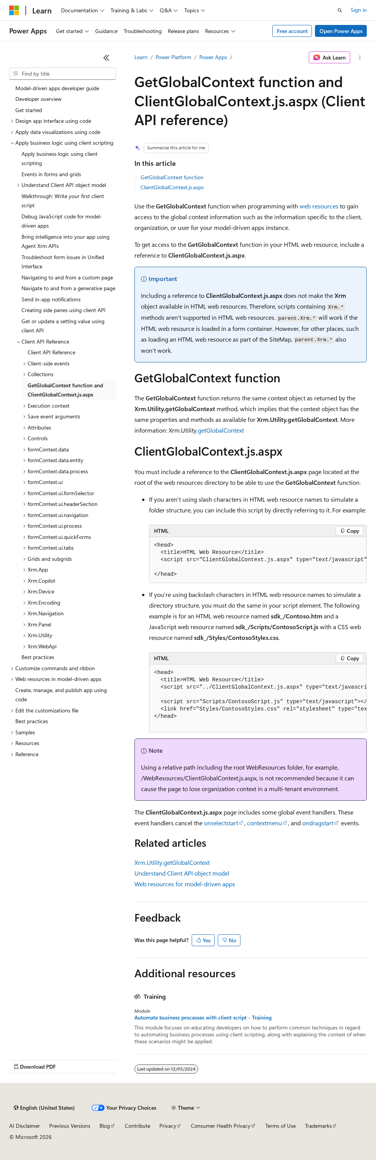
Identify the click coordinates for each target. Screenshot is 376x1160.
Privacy (167, 1125)
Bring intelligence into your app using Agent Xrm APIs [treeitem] (65, 241)
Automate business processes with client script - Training (203, 1017)
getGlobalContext (221, 430)
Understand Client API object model (181, 873)
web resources (319, 206)
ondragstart (317, 823)
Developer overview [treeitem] (38, 98)
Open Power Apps (341, 31)
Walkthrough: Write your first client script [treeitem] (63, 200)
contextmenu (264, 823)
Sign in (359, 9)
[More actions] (360, 57)
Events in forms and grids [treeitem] (51, 174)
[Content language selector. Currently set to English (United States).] (44, 1108)
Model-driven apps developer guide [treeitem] (57, 88)
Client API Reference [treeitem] (51, 352)
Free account (292, 31)
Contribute (137, 1125)
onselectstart (221, 823)
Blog (104, 1125)
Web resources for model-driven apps (184, 884)
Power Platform (173, 57)
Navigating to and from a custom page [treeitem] (67, 277)
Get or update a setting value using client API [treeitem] (63, 325)
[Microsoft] (14, 10)
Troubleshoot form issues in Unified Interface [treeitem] (63, 261)
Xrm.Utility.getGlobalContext (172, 862)
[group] (258, 560)
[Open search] (340, 10)
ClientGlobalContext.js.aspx (172, 187)
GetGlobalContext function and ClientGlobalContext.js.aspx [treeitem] (65, 390)
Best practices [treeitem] (38, 657)
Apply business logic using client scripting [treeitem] (60, 158)
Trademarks (318, 1125)
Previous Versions (69, 1125)
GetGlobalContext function (172, 177)
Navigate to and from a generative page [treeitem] (68, 288)
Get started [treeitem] (28, 110)
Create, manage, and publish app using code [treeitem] (61, 694)
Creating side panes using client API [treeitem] (64, 310)
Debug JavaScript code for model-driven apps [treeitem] (62, 221)
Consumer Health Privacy (220, 1125)
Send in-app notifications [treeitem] (51, 299)
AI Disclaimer (24, 1125)
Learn (140, 57)
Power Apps (213, 57)
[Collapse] (106, 57)
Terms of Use (280, 1125)
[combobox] (62, 74)
